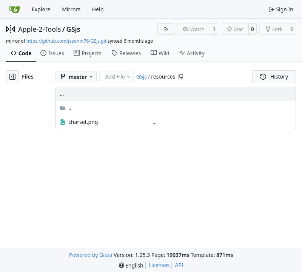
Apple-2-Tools (39, 29)
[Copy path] (180, 76)
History (274, 76)
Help (98, 9)
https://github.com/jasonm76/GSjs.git (66, 41)
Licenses (159, 265)
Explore (41, 9)
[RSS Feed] (166, 29)
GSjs (73, 29)
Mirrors (71, 9)
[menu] (131, 265)
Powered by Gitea (90, 254)
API (179, 265)
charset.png (83, 121)
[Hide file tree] (12, 76)
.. (65, 107)
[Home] (14, 9)
